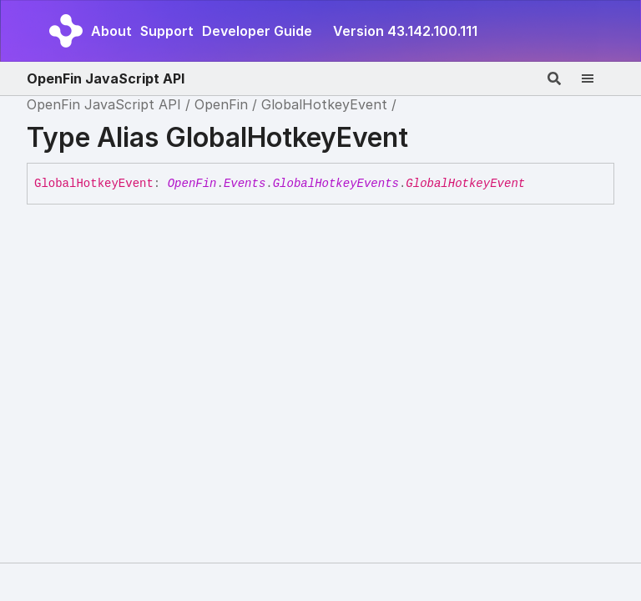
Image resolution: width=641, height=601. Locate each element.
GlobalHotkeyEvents (336, 183)
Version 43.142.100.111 (405, 31)
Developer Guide (257, 31)
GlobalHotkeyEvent (324, 104)
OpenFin (221, 104)
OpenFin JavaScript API (105, 78)
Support (167, 31)
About (111, 31)
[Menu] (597, 78)
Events (244, 183)
